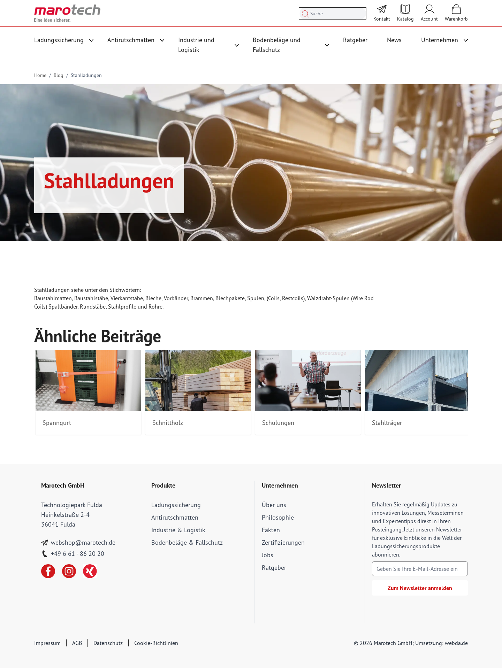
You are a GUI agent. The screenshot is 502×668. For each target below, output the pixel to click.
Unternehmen (439, 40)
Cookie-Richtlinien (156, 642)
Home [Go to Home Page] (40, 75)
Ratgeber (355, 40)
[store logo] (67, 13)
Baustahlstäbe (91, 298)
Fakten (271, 530)
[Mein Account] (429, 13)
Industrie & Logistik (178, 530)
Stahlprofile (122, 306)
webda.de (456, 642)
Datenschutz (108, 642)
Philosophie (278, 517)
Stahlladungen (86, 75)
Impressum (47, 642)
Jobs (267, 555)
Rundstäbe (93, 306)
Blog (58, 75)
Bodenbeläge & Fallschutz (187, 542)
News (394, 40)
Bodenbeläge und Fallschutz (277, 45)
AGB (77, 642)
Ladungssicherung (59, 40)
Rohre (155, 306)
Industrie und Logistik (196, 45)
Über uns (274, 505)
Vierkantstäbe (127, 298)
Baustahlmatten (53, 298)
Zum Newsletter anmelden (420, 587)
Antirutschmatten (130, 40)
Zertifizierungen (283, 542)
